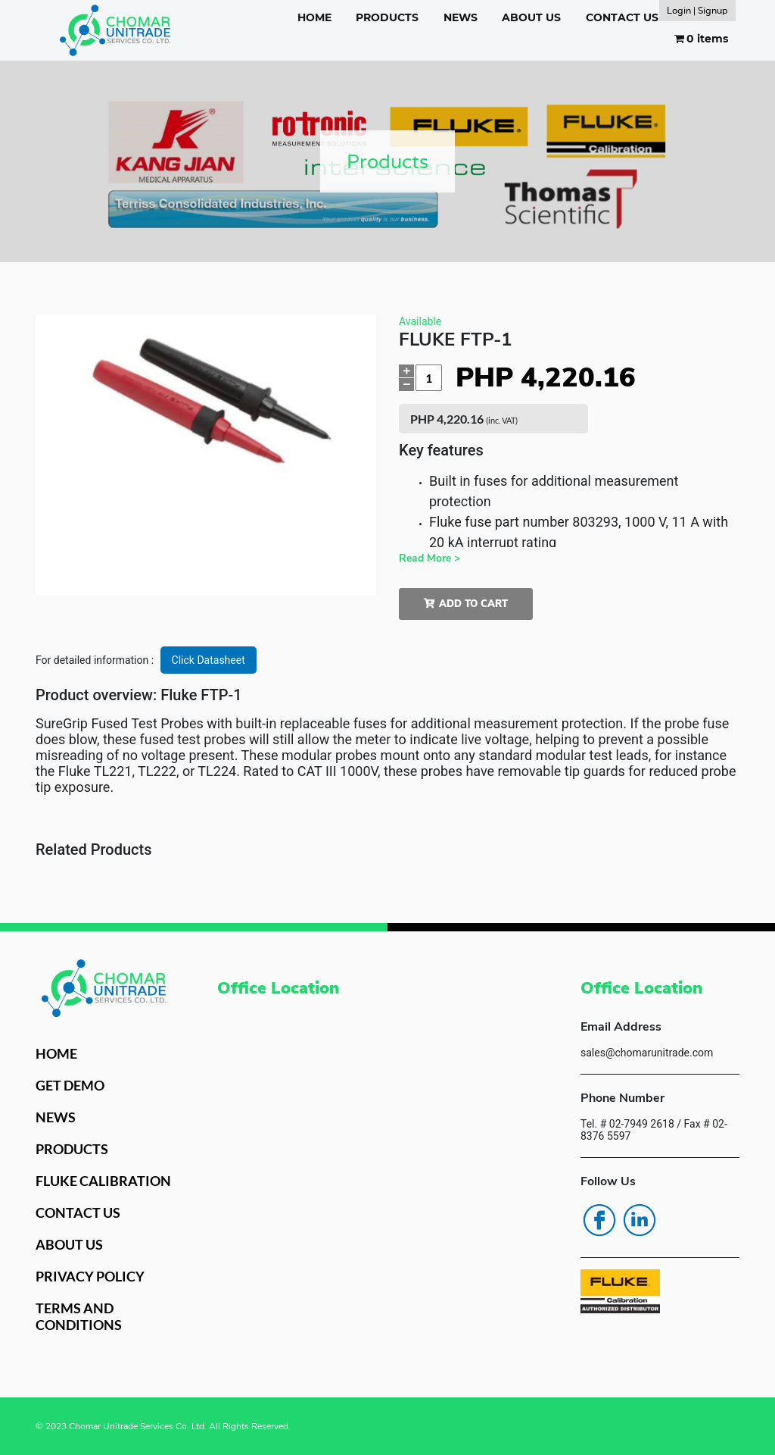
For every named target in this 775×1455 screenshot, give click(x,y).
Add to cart (466, 604)
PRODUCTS (387, 17)
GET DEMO (70, 1085)
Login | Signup (697, 10)
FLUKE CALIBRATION (103, 1180)
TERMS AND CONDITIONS (79, 1316)
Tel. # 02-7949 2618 (627, 1124)
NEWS (461, 17)
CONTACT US (622, 17)
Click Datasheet (208, 660)
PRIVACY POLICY (90, 1276)
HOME (314, 17)
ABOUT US (531, 17)
